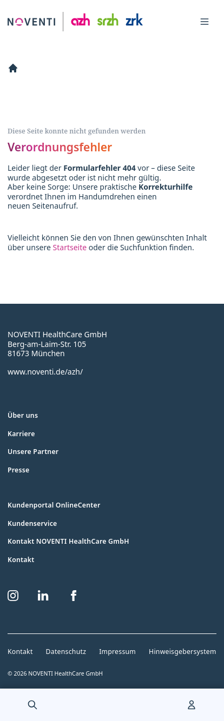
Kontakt (21, 559)
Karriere (21, 433)
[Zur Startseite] (75, 22)
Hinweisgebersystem (182, 651)
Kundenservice (32, 523)
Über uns (23, 415)
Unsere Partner (33, 451)
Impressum (117, 651)
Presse (19, 470)
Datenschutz (66, 651)
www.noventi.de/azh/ (45, 371)
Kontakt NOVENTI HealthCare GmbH (68, 541)
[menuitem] (32, 705)
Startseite (70, 247)
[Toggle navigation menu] (204, 22)
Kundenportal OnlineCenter (54, 505)
